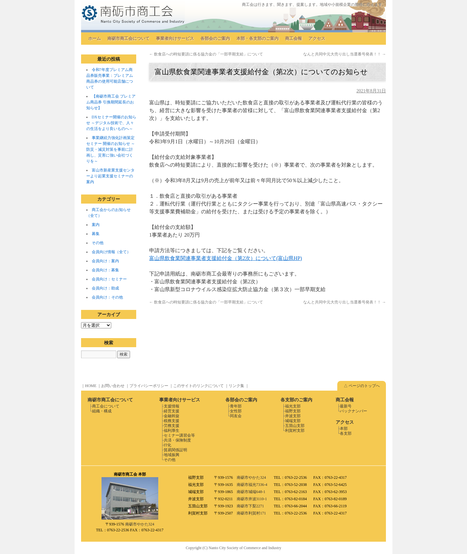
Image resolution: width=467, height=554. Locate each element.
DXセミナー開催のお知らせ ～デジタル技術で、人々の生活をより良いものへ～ (111, 123)
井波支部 (293, 416)
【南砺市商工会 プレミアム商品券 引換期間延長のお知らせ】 (111, 102)
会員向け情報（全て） (111, 252)
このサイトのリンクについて (198, 385)
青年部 (236, 406)
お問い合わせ (113, 385)
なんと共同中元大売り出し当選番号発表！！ (344, 54)
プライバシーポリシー (148, 385)
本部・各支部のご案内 (257, 38)
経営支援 (171, 411)
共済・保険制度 (177, 440)
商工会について (105, 406)
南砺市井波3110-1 (252, 499)
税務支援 (171, 420)
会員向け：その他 (107, 297)
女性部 (236, 411)
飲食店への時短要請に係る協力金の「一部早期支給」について (206, 54)
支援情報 (171, 406)
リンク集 (236, 385)
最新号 (346, 406)
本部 (344, 428)
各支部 (346, 433)
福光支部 (293, 406)
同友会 (236, 416)
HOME (90, 385)
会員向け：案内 (105, 261)
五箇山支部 (295, 425)
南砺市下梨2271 (250, 506)
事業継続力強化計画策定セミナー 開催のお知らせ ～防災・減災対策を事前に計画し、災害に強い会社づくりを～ (110, 149)
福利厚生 (171, 430)
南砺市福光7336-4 (252, 484)
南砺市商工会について (128, 38)
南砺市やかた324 (139, 524)
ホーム (94, 38)
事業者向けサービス (175, 38)
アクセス (316, 38)
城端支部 (293, 420)
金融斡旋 (171, 416)
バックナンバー (353, 411)
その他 (97, 243)
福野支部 (293, 411)
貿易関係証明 (175, 450)
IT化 (167, 445)
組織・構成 (102, 411)
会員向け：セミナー (109, 279)
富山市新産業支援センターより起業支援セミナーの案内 (110, 176)
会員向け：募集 (105, 270)
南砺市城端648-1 (251, 491)
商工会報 (293, 38)
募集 (96, 233)
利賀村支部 (295, 430)
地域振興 (171, 455)
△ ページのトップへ (362, 385)
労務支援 (171, 425)
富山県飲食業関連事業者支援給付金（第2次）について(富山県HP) (225, 258)
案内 (96, 224)
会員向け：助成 (105, 288)
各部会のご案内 (215, 38)
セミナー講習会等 (179, 435)
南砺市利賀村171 (251, 513)
